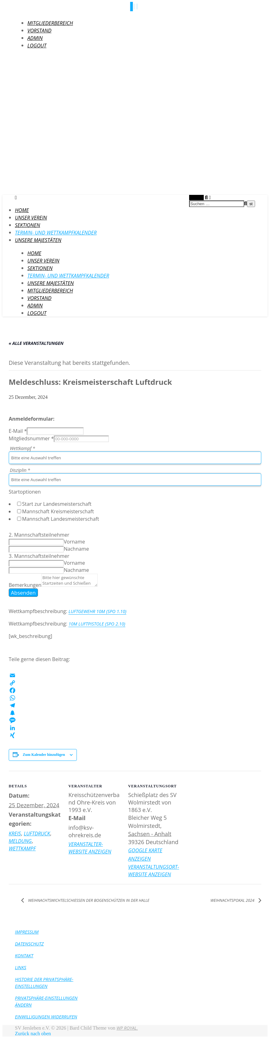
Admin (35, 38)
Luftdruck (37, 833)
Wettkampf (22, 448)
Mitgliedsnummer (31, 438)
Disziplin (20, 470)
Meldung (20, 841)
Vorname (74, 541)
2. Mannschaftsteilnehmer (39, 534)
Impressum (27, 932)
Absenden (23, 592)
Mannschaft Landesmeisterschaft (60, 518)
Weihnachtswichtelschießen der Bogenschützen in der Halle (88, 900)
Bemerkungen (25, 585)
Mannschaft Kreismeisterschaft (58, 511)
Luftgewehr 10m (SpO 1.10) (97, 611)
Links (20, 967)
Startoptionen (25, 491)
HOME (22, 210)
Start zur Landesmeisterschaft (56, 503)
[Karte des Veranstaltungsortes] (221, 814)
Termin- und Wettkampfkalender (56, 232)
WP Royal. (127, 1028)
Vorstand (39, 30)
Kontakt (24, 956)
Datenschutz (29, 944)
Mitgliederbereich (50, 23)
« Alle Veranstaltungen (36, 343)
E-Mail (18, 431)
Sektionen (27, 225)
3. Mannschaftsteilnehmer (39, 556)
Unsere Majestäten (38, 240)
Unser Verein (31, 217)
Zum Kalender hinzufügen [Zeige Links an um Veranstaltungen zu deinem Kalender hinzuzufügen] (44, 754)
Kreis (15, 833)
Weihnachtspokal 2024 (233, 900)
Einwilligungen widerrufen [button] (46, 1017)
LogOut (36, 45)
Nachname (76, 548)
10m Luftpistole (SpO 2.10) (96, 624)
